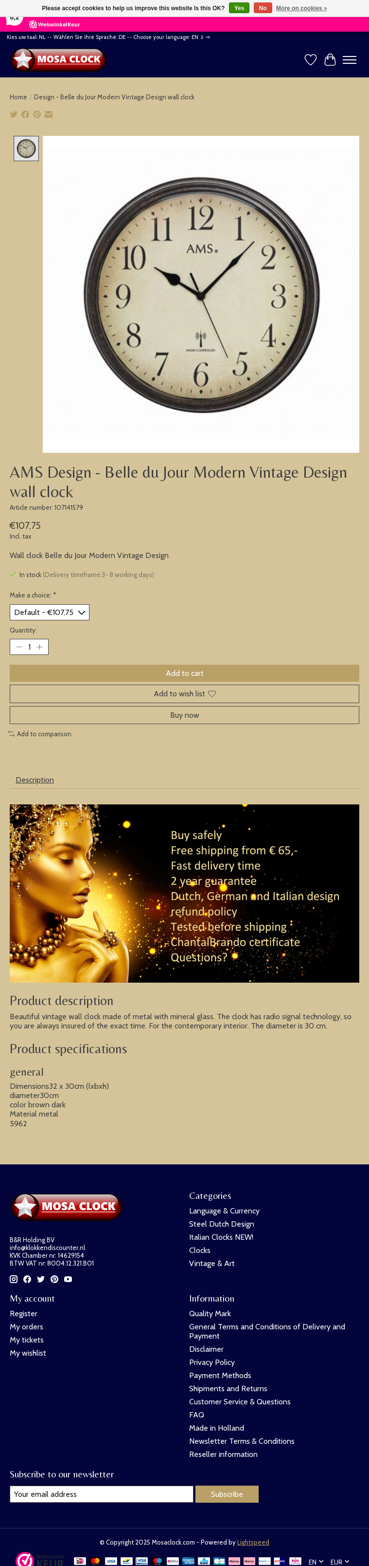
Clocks (200, 1250)
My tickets (27, 1339)
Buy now (184, 715)
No (263, 8)
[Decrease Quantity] (19, 647)
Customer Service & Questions (240, 1401)
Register (23, 1313)
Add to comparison (39, 734)
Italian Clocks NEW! (221, 1237)
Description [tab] (35, 779)
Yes (239, 8)
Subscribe (227, 1494)
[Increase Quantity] (39, 647)
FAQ (196, 1414)
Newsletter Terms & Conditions (242, 1441)
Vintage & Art (212, 1263)
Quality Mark (210, 1313)
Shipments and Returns (228, 1388)
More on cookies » (301, 8)
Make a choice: (33, 595)
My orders (26, 1326)
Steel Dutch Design (221, 1224)
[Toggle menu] (349, 60)
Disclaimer (206, 1349)
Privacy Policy (212, 1362)
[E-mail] (101, 1494)
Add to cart (185, 673)
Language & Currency (224, 1210)
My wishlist (28, 1353)
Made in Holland (216, 1428)
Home (18, 97)
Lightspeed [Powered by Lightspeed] (253, 1542)
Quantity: (23, 630)
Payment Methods (220, 1375)
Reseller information (223, 1454)
